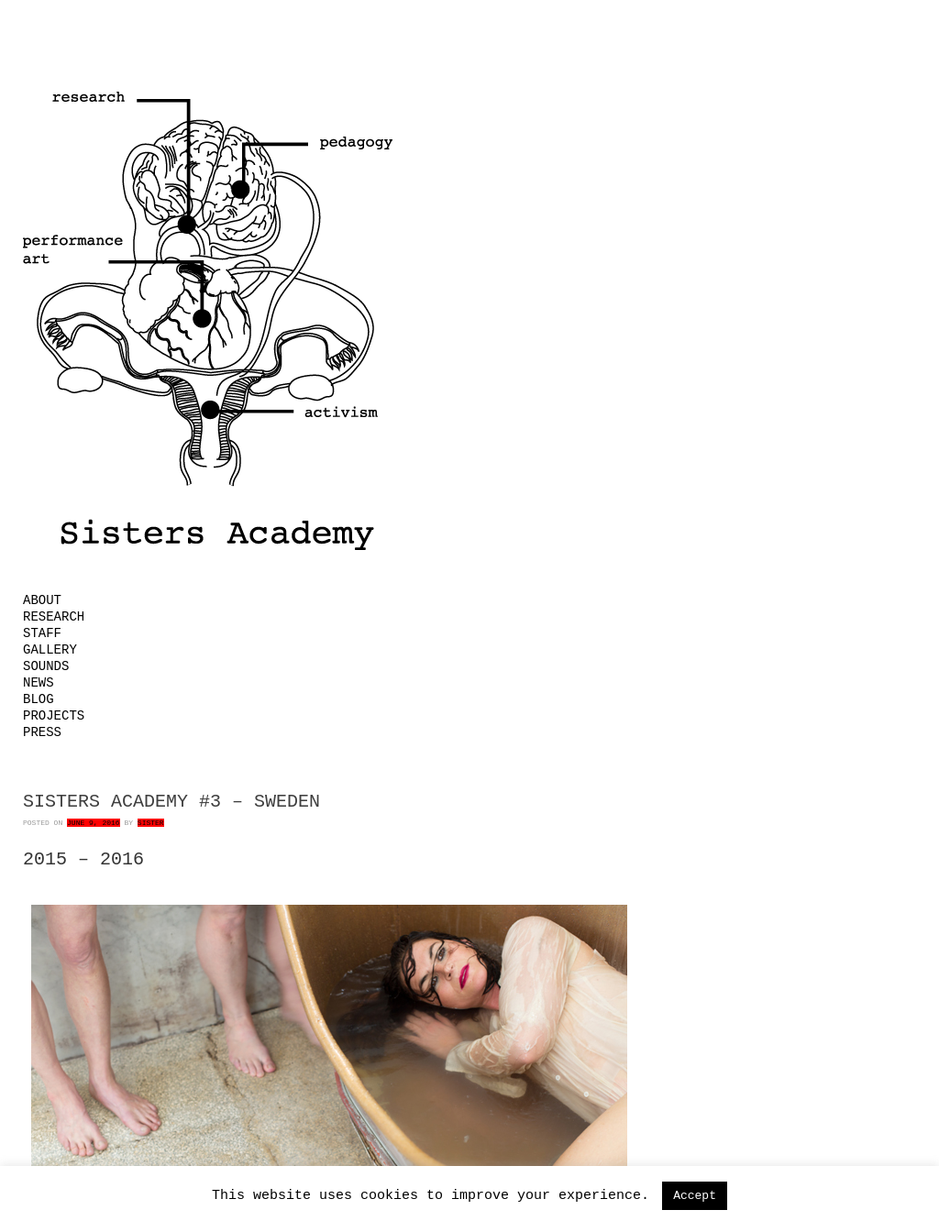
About (42, 600)
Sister (151, 823)
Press (42, 732)
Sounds (46, 666)
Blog (38, 699)
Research (53, 617)
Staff (42, 633)
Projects (53, 716)
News (38, 683)
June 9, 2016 (93, 823)
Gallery (50, 650)
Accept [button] (694, 1196)
